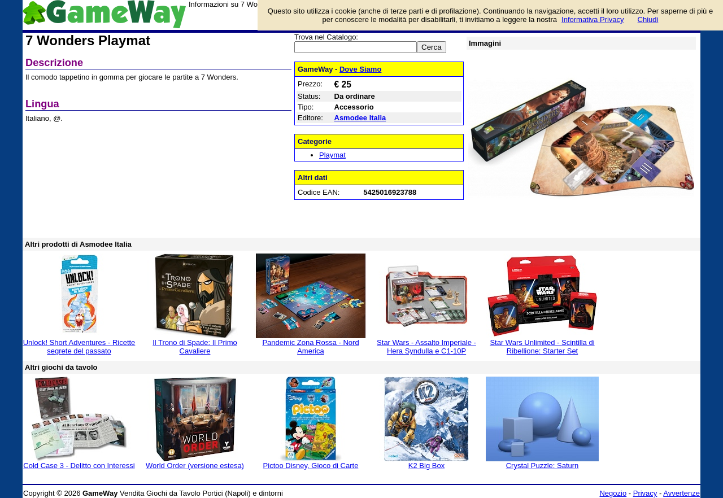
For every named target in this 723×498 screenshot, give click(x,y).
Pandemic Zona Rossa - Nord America (310, 346)
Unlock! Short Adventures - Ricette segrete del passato (79, 346)
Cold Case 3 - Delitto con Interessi (78, 465)
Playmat (332, 155)
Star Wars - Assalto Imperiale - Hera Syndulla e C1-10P (426, 346)
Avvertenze (681, 493)
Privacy (645, 493)
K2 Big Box (426, 465)
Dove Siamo (360, 69)
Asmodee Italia (360, 117)
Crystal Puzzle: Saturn (542, 465)
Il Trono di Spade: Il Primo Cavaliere (195, 346)
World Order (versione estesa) (195, 465)
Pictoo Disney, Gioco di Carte (311, 465)
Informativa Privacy (592, 19)
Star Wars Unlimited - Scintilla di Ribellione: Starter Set (542, 346)
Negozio (612, 493)
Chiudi (648, 19)
